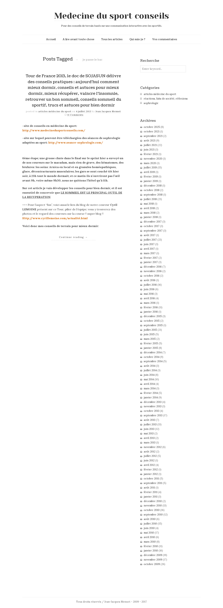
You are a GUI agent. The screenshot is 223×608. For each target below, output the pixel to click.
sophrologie (151, 103)
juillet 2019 (150, 167)
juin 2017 (149, 244)
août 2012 (149, 451)
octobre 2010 (152, 510)
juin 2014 (149, 374)
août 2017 (149, 235)
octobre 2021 (151, 131)
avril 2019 (149, 172)
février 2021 (151, 154)
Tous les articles (111, 39)
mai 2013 (149, 433)
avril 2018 (149, 208)
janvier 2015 (151, 347)
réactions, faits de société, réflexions (166, 98)
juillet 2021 (150, 145)
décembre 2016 (153, 266)
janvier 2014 (151, 397)
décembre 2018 (153, 185)
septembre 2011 (153, 483)
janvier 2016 (151, 311)
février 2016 (151, 307)
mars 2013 (149, 442)
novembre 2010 (153, 505)
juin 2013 (149, 429)
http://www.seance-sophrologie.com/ (75, 142)
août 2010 (150, 519)
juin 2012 (149, 460)
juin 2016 (149, 289)
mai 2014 (149, 379)
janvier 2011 (150, 496)
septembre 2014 (153, 361)
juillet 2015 (150, 329)
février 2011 (150, 492)
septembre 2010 (153, 514)
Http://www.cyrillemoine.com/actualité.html (55, 218)
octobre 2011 (151, 478)
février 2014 (151, 393)
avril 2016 (149, 298)
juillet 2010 (150, 523)
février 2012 (151, 469)
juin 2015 (149, 334)
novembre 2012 (153, 447)
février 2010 (151, 546)
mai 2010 (149, 532)
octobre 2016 (151, 275)
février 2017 (151, 257)
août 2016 (149, 280)
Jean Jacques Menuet (108, 111)
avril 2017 (149, 248)
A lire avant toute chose (78, 39)
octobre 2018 (151, 190)
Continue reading (73, 237)
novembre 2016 (153, 271)
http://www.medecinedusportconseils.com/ (53, 130)
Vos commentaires (164, 39)
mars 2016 (150, 302)
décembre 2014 (153, 352)
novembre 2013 (153, 406)
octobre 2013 (151, 410)
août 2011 (149, 487)
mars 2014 (150, 388)
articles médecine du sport (54, 111)
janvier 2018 (151, 217)
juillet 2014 (150, 370)
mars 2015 (150, 338)
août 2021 (149, 140)
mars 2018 (150, 212)
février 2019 (151, 176)
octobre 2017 (151, 226)
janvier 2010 (151, 550)
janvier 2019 (151, 181)
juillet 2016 (150, 284)
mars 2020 (150, 163)
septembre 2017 (153, 230)
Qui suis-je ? (137, 39)
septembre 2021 (153, 136)
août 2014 (149, 365)
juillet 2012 (150, 456)
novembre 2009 (153, 559)
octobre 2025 (152, 127)
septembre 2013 (153, 415)
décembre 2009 (153, 555)
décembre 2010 (153, 501)
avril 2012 (149, 465)
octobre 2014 (151, 357)
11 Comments (75, 114)
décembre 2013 (153, 402)
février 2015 (151, 343)
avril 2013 (149, 438)
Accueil (51, 39)
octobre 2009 (152, 564)
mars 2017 (150, 253)
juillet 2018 (150, 199)
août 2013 (149, 420)
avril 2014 (149, 384)
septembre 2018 (153, 194)
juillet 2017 (150, 239)
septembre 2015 (153, 325)
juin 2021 (149, 149)
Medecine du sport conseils (111, 16)
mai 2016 (149, 293)
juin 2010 (149, 528)
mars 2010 (150, 541)
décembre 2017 (153, 221)
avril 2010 (149, 537)
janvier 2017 (151, 262)
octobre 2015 (152, 320)
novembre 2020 (153, 158)
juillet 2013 (150, 424)
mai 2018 (149, 203)
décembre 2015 (153, 316)
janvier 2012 (151, 474)
